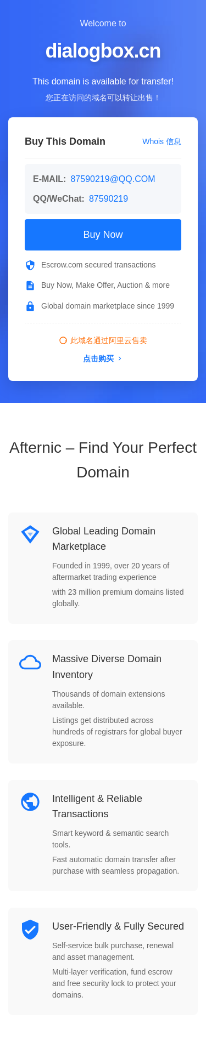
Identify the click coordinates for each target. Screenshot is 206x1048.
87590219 (108, 198)
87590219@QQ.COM (112, 179)
